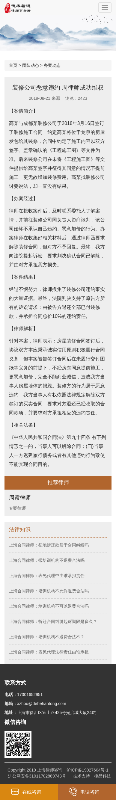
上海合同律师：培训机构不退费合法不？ (47, 636)
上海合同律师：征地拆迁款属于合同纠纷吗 (49, 545)
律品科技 (102, 776)
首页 (13, 65)
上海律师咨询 (49, 770)
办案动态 (52, 65)
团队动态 (30, 65)
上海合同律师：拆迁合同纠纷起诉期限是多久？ (53, 621)
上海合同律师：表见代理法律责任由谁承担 (49, 652)
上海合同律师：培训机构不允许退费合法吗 (49, 590)
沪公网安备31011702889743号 (37, 776)
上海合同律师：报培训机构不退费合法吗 (47, 560)
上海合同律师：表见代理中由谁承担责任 (47, 575)
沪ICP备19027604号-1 (88, 770)
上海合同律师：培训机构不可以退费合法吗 (49, 606)
